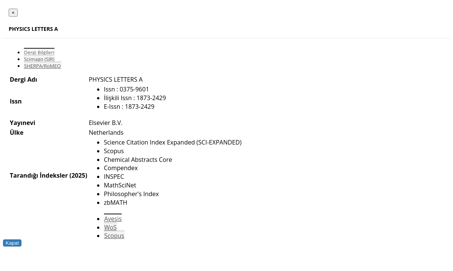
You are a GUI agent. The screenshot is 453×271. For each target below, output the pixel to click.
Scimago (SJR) (39, 59)
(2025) (78, 175)
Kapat (12, 243)
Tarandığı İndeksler (39, 175)
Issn (16, 101)
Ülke (16, 132)
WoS (110, 227)
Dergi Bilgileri (39, 52)
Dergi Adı (23, 79)
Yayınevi (22, 123)
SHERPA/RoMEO (42, 65)
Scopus (114, 235)
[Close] (13, 13)
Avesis (113, 219)
